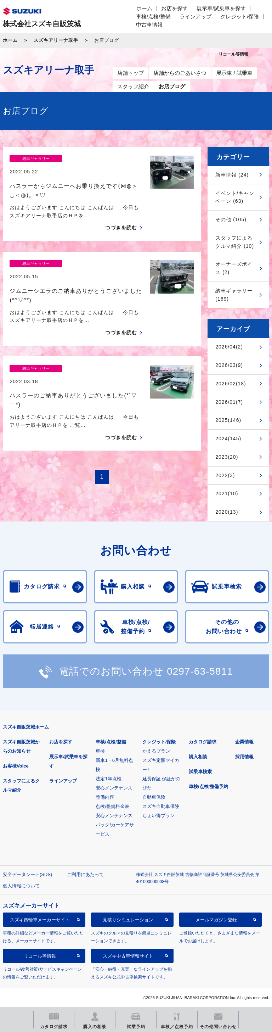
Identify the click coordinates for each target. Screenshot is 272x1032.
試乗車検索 (200, 771)
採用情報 (244, 756)
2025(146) (228, 420)
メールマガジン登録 (216, 919)
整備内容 (105, 797)
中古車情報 (149, 24)
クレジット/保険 (239, 16)
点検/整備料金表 (112, 806)
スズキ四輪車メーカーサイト (40, 919)
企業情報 (244, 741)
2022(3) (225, 475)
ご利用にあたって (85, 874)
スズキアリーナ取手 (56, 40)
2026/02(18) (230, 383)
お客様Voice (16, 766)
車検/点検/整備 (153, 16)
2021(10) (226, 493)
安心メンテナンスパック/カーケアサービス (115, 825)
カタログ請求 (202, 741)
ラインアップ (195, 16)
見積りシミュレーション (128, 919)
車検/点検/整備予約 (208, 786)
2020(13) (226, 512)
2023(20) (226, 457)
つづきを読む (121, 215)
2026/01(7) (229, 402)
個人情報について (21, 885)
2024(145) (228, 438)
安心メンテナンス (114, 788)
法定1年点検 (108, 778)
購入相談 (198, 756)
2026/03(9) (229, 365)
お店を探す (174, 8)
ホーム (144, 8)
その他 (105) (230, 219)
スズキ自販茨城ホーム (26, 727)
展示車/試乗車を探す (221, 8)
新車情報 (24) (232, 175)
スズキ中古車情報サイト (128, 956)
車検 (100, 751)
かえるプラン (156, 751)
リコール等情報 (40, 956)
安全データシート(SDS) (27, 874)
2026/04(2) (229, 347)
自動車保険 (153, 797)
